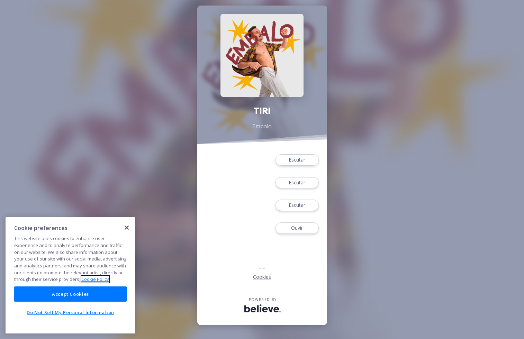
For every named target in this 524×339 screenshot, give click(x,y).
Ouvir (297, 228)
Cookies (262, 277)
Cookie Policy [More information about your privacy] (95, 279)
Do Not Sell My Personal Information (70, 312)
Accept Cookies (70, 294)
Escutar (297, 160)
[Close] (126, 227)
